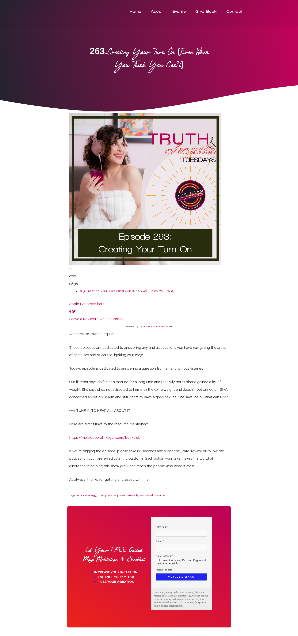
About (157, 11)
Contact (235, 11)
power (121, 495)
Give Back (206, 11)
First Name (162, 527)
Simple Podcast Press (154, 326)
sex (142, 495)
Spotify (117, 319)
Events (179, 11)
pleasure (110, 495)
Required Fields (164, 570)
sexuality (150, 495)
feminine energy (86, 495)
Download (103, 319)
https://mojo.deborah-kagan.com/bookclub (104, 438)
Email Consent (164, 556)
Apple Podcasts (82, 304)
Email (159, 541)
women (161, 495)
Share (100, 304)
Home (136, 11)
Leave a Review (82, 319)
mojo (100, 495)
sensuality (132, 495)
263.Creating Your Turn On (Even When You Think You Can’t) (126, 291)
